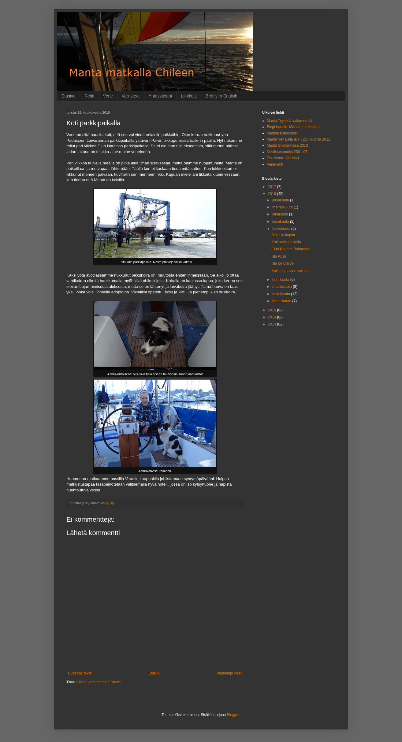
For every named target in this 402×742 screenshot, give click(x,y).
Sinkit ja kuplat (283, 235)
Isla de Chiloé (282, 263)
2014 (272, 317)
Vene (108, 96)
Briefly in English (221, 96)
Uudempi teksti (80, 673)
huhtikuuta (281, 279)
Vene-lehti (275, 164)
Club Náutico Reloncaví (290, 249)
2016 (272, 194)
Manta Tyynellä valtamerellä (289, 121)
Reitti (89, 96)
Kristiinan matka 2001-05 (287, 152)
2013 (272, 324)
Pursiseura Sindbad (283, 158)
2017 (272, 187)
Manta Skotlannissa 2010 (287, 145)
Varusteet (131, 96)
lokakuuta (280, 214)
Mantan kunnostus (282, 133)
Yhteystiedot (160, 96)
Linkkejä (189, 96)
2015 (272, 310)
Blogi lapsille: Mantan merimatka (293, 127)
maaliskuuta (282, 287)
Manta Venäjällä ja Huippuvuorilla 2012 (298, 139)
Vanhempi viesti (229, 673)
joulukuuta (281, 200)
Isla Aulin (278, 256)
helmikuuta (281, 294)
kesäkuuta (281, 221)
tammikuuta (282, 301)
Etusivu (68, 96)
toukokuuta (281, 228)
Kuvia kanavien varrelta (290, 271)
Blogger (233, 715)
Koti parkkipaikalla (286, 242)
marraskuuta (283, 207)
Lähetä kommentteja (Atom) (98, 682)
